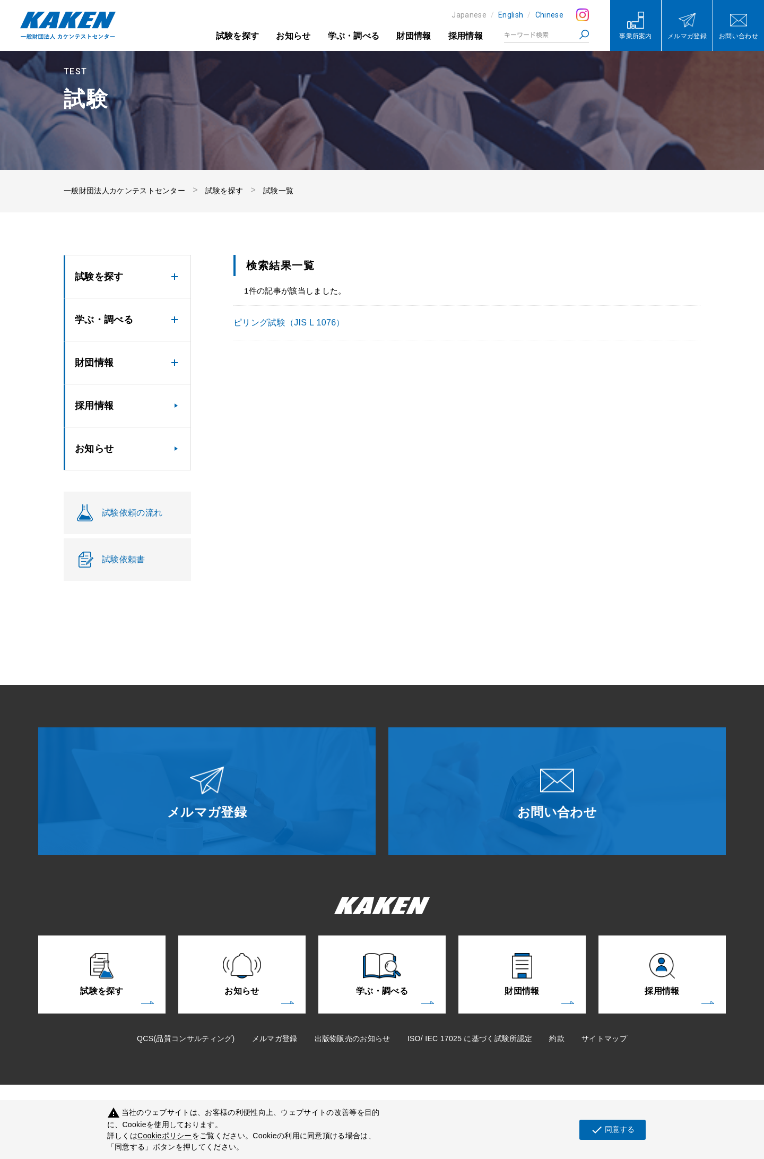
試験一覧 (278, 190)
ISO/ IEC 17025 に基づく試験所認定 (470, 1038)
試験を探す (237, 35)
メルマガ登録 (275, 1038)
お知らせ (293, 35)
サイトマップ (604, 1038)
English (510, 15)
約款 (557, 1038)
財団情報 (413, 35)
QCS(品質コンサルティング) (186, 1038)
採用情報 (465, 35)
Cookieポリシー (164, 1135)
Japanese (469, 15)
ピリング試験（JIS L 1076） (289, 322)
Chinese (549, 15)
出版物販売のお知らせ (352, 1038)
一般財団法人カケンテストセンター (124, 190)
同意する (613, 1129)
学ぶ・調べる (354, 35)
